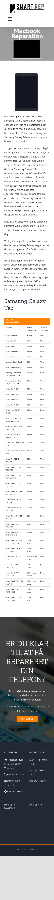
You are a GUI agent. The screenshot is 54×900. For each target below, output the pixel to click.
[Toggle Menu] (10, 19)
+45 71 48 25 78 (28, 710)
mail (33, 706)
